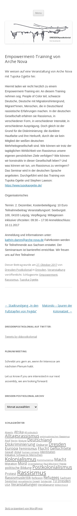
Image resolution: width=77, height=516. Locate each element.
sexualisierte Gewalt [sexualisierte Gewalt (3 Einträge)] (29, 481)
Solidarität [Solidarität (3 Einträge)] (46, 481)
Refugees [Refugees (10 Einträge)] (51, 477)
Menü (38, 12)
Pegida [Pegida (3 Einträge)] (62, 463)
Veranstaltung (56, 270)
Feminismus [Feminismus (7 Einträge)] (28, 448)
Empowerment (48, 274)
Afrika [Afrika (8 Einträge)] (19, 432)
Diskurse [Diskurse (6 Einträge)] (42, 444)
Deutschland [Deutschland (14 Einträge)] (39, 440)
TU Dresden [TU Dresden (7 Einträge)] (62, 481)
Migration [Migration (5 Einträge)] (11, 463)
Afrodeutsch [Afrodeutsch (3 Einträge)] (31, 432)
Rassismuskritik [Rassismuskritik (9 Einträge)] (18, 477)
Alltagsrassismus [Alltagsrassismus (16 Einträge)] (22, 436)
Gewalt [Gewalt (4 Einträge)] (9, 452)
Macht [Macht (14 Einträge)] (60, 459)
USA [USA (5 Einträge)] (7, 484)
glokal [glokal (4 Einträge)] (17, 452)
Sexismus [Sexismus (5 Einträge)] (11, 481)
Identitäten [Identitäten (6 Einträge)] (47, 452)
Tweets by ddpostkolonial (21, 336)
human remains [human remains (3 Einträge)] (30, 452)
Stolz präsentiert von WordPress (24, 508)
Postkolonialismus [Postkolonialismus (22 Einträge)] (52, 467)
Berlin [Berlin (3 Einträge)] (14, 440)
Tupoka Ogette (29, 279)
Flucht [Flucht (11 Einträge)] (43, 448)
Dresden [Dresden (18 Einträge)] (57, 444)
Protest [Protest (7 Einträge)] (10, 473)
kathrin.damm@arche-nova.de (24, 240)
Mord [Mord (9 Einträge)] (22, 463)
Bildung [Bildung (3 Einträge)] (22, 440)
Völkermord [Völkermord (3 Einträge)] (61, 484)
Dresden (40, 270)
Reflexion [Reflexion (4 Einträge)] (37, 478)
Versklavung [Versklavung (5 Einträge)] (46, 484)
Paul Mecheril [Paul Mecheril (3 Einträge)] (51, 463)
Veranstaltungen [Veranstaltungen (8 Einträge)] (24, 484)
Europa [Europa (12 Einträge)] (11, 448)
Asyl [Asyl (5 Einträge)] (7, 440)
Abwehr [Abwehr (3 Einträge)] (9, 432)
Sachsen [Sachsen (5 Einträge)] (65, 478)
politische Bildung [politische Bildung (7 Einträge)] (18, 467)
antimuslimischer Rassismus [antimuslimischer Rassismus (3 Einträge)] (55, 436)
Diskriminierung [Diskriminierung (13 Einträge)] (20, 444)
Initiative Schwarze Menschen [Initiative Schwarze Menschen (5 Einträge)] (24, 455)
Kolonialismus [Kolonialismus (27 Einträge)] (20, 459)
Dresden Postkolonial (18, 270)
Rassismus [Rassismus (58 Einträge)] (31, 473)
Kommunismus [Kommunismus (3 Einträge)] (45, 460)
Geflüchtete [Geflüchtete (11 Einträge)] (60, 448)
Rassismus (11, 279)
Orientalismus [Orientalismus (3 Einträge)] (35, 463)
